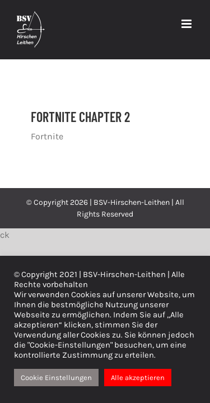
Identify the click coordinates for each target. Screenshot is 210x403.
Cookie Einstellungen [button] (56, 377)
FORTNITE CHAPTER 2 (80, 117)
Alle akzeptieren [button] (138, 377)
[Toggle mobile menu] (187, 24)
